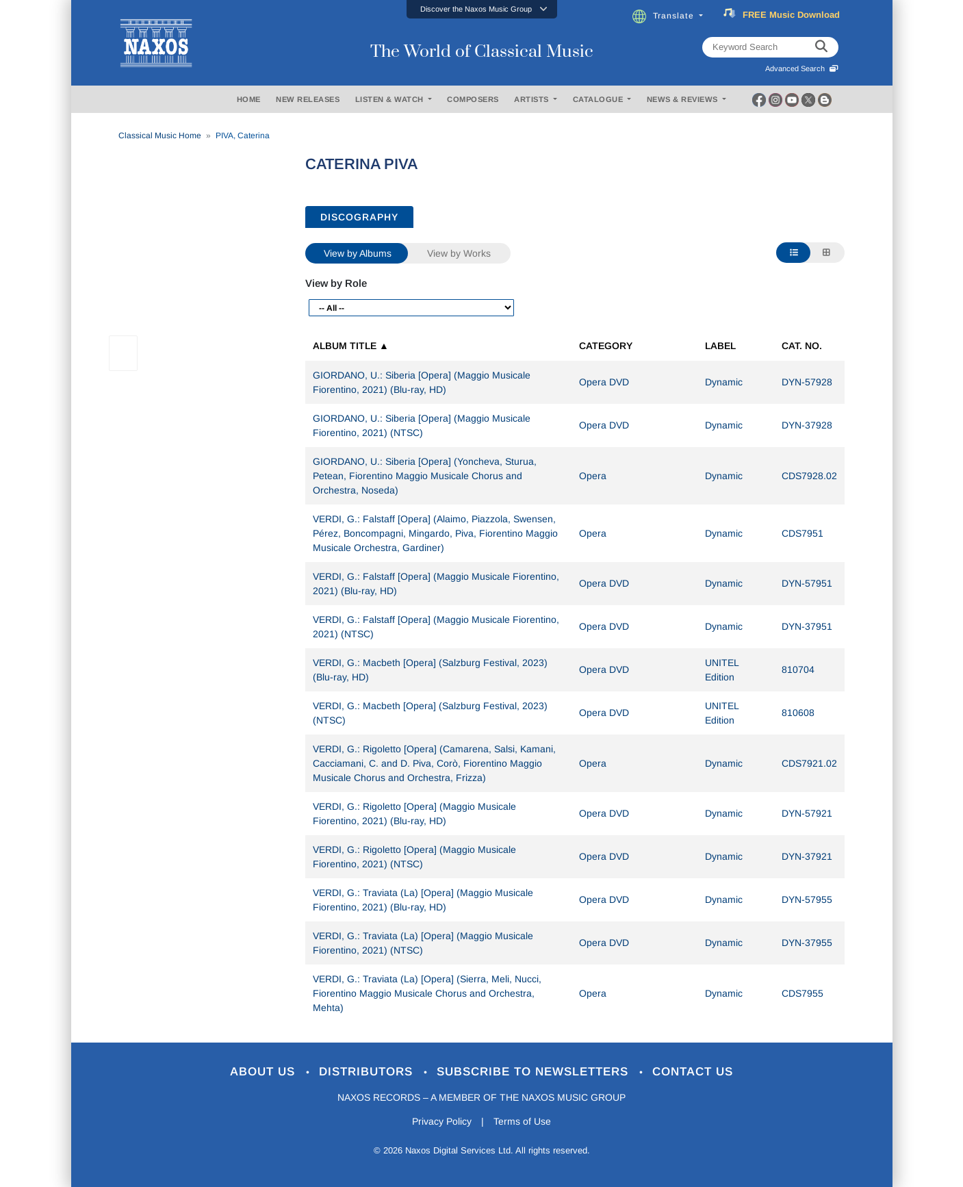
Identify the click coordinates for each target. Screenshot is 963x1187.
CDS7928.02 (809, 475)
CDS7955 (802, 993)
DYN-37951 (807, 626)
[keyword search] (821, 47)
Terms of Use (522, 1121)
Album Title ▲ (351, 345)
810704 (798, 669)
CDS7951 (802, 533)
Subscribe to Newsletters (534, 1071)
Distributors (368, 1071)
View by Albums (357, 253)
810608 (798, 712)
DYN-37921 (807, 856)
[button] (482, 9)
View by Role (336, 283)
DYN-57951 (807, 583)
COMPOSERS (473, 99)
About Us (264, 1071)
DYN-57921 (807, 813)
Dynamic (724, 381)
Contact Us (692, 1071)
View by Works (459, 253)
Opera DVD (604, 381)
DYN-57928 (807, 381)
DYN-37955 (807, 942)
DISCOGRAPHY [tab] (359, 217)
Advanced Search (801, 68)
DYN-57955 (807, 899)
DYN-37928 (807, 425)
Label (720, 345)
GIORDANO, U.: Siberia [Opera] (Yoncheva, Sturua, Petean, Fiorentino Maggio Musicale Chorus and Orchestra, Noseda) (425, 476)
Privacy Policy (442, 1121)
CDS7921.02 (809, 763)
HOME (249, 99)
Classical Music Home (159, 135)
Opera (592, 475)
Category (605, 345)
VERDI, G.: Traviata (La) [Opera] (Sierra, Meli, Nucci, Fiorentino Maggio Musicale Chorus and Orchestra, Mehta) (427, 993)
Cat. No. (802, 345)
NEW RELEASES (307, 99)
